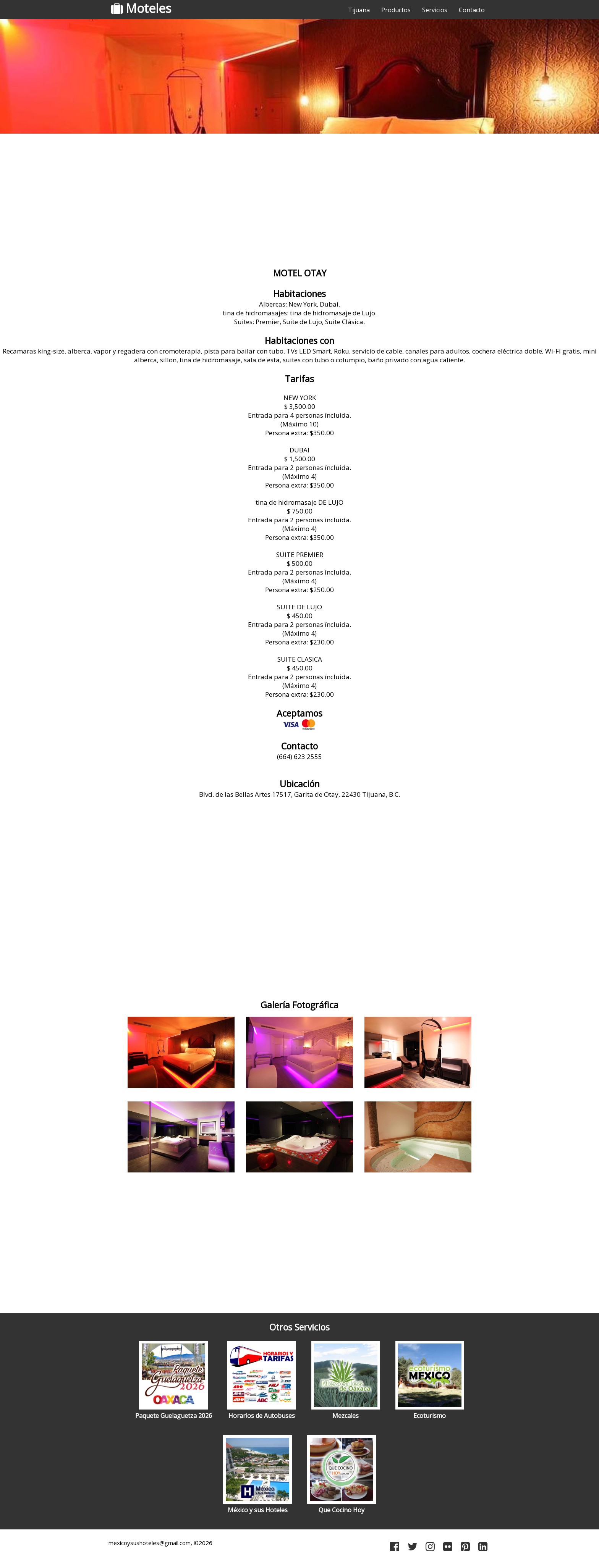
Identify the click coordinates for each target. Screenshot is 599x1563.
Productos (396, 10)
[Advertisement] (299, 196)
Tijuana (359, 10)
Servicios (434, 10)
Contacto (472, 10)
